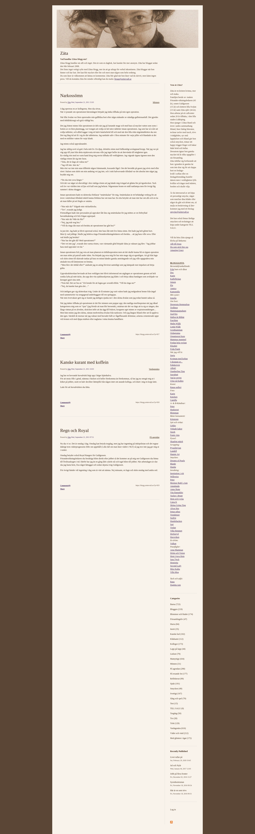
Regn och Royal (74, 430)
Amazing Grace (177, 250)
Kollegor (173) (176, 644)
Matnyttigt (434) (177, 659)
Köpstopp (174, 419)
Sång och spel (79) (178, 698)
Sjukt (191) (175, 683)
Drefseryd (174, 534)
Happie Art (175, 454)
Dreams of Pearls (177, 460)
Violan (173, 527)
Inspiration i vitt (177, 473)
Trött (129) (175, 723)
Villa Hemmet (176, 531)
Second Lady (175, 566)
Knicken (173, 397)
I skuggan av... (176, 362)
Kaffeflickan (175, 279)
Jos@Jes (173, 314)
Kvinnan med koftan (179, 358)
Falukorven (175, 365)
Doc (172, 272)
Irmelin (173, 298)
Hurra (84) (174, 624)
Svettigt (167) (176, 693)
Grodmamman (176, 330)
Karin (172, 276)
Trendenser (175, 515)
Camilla (173, 400)
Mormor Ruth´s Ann (179, 483)
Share (62, 338)
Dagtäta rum (175, 585)
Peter (172, 406)
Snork (172, 432)
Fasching (174, 320)
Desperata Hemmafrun (179, 304)
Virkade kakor (176, 429)
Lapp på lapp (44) (177, 649)
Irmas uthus (175, 511)
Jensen (173, 282)
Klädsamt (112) (176, 639)
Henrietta (174, 562)
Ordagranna (175, 333)
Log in (173, 809)
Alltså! (173, 368)
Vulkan (173, 543)
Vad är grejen (176, 378)
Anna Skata (175, 489)
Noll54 (173, 518)
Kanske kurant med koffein (84, 362)
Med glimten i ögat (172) (181, 738)
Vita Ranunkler (176, 492)
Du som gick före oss (179, 247)
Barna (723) (175, 604)
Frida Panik (175, 349)
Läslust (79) (175, 654)
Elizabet (173, 346)
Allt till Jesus (175, 244)
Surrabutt (174, 374)
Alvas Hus (174, 508)
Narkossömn (71, 95)
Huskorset (174, 409)
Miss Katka (175, 569)
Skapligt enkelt (176, 441)
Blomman (174, 413)
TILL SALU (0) (177, 708)
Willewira (174, 476)
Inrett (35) (174, 629)
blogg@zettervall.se (122, 79)
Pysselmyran (175, 448)
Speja (172, 355)
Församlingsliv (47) (178, 619)
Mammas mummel (178, 339)
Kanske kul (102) (177, 634)
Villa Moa (174, 572)
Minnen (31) (175, 664)
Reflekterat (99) (177, 678)
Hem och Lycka (177, 499)
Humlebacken (176, 521)
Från (172, 269)
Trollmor (174, 307)
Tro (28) (173, 718)
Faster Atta (174, 435)
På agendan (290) (177, 669)
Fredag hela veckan (178, 342)
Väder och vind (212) (179, 733)
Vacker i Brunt (176, 495)
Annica (173, 288)
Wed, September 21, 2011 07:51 (82, 437)
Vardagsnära (154, 369)
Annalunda (175, 486)
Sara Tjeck (174, 559)
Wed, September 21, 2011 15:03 (82, 102)
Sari (172, 524)
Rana (172, 582)
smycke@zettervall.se (179, 212)
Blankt (173, 464)
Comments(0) (65, 334)
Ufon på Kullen (176, 381)
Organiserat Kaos (177, 336)
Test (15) (174, 703)
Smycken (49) (176, 688)
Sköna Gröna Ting (178, 505)
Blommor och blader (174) (181, 614)
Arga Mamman (176, 550)
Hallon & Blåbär (177, 317)
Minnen (156, 102)
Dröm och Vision (177, 553)
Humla (173, 467)
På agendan (154, 437)
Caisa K (173, 502)
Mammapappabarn (178, 311)
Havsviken (174, 537)
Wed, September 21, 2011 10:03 (82, 369)
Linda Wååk (175, 327)
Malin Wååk (175, 323)
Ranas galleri (175, 387)
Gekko (173, 425)
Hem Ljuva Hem (177, 556)
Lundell (173, 451)
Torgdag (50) (175, 713)
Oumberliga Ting (177, 371)
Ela (171, 285)
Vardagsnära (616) (178, 728)
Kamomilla (175, 291)
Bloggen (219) (176, 609)
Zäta (64, 53)
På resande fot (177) (178, 673)
